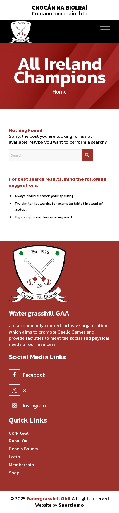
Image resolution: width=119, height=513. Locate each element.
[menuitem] (102, 28)
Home (60, 91)
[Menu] (102, 28)
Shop (14, 473)
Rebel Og (18, 441)
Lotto (14, 457)
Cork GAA (19, 433)
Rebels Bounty (24, 449)
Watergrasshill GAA (49, 498)
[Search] (51, 155)
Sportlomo (71, 505)
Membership (21, 464)
